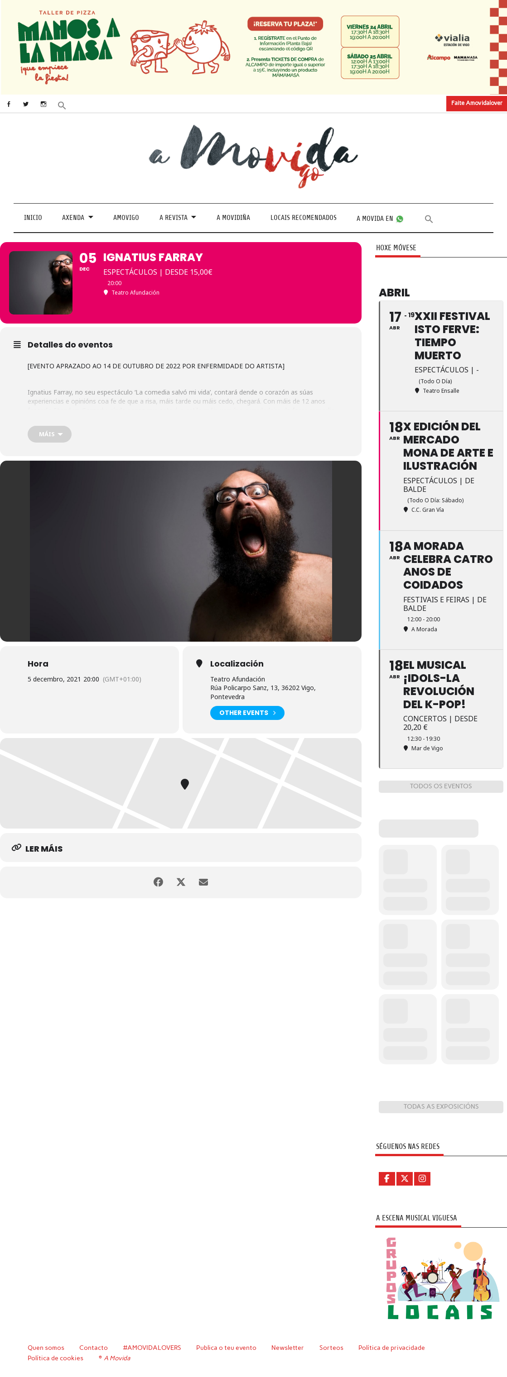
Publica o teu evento (226, 1347)
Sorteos (331, 1347)
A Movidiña (233, 218)
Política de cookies (55, 1358)
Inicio (33, 218)
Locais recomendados (303, 218)
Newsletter (287, 1347)
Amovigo (126, 218)
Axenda (73, 218)
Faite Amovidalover (476, 103)
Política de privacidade (391, 1347)
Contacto (93, 1347)
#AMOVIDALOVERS (152, 1347)
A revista (173, 218)
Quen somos (46, 1347)
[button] (62, 104)
